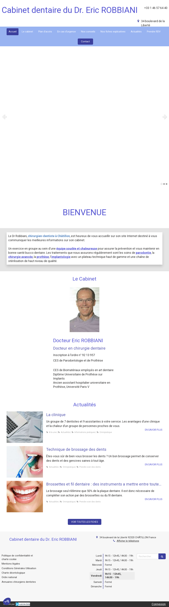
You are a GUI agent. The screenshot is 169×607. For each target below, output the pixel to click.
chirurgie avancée (20, 257)
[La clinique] (25, 427)
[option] (84, 116)
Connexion (159, 604)
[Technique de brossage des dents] (25, 462)
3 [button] (166, 184)
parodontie (143, 252)
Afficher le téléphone (128, 540)
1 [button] (161, 184)
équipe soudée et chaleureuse (76, 248)
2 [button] (164, 184)
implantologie (60, 257)
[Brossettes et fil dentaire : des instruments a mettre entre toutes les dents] (25, 496)
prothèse (43, 257)
